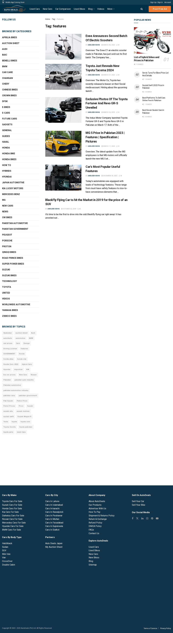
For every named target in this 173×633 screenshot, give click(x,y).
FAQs (91, 529)
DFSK (5, 101)
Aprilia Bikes (9, 37)
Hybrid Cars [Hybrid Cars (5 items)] (27, 364)
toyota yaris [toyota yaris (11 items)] (8, 432)
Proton (6, 246)
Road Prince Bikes (12, 258)
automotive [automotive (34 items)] (20, 338)
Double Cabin (8, 564)
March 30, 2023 (108, 45)
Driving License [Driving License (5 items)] (10, 349)
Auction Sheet (10, 43)
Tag (53, 19)
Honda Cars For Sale (12, 508)
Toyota (6, 287)
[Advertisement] (152, 165)
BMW (4, 66)
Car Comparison (63, 9)
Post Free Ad (160, 9)
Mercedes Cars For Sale (14, 522)
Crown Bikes (9, 95)
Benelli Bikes (9, 60)
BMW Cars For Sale (11, 529)
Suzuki (6, 269)
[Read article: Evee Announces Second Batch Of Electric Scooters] (63, 47)
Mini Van (6, 554)
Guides (6, 136)
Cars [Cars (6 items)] (18, 343)
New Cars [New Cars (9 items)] (23, 375)
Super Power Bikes (13, 263)
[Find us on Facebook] (132, 518)
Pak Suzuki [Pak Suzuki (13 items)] (8, 401)
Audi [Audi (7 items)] (33, 333)
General (7, 130)
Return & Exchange (98, 519)
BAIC (4, 54)
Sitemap (93, 564)
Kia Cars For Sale (10, 512)
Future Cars (9, 118)
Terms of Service (150, 628)
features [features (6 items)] (24, 349)
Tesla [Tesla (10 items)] (5, 422)
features (60, 19)
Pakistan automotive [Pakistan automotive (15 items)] (12, 385)
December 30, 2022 (109, 176)
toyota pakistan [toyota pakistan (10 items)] (25, 427)
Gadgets (7, 124)
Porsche (7, 240)
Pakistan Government (15, 229)
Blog (90, 9)
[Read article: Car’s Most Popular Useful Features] (63, 178)
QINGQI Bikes (9, 252)
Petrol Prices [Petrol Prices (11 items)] (9, 406)
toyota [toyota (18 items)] (14, 422)
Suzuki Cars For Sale (12, 505)
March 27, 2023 (108, 75)
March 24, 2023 (108, 112)
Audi (4, 49)
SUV (4, 550)
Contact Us (94, 533)
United (6, 293)
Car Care (7, 72)
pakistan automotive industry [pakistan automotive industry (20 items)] (15, 390)
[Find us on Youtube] (157, 518)
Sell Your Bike (138, 505)
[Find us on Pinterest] (152, 518)
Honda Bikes (9, 159)
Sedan (5, 547)
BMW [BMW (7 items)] (31, 338)
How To (6, 165)
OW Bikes (7, 217)
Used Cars (35, 9)
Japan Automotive (13, 182)
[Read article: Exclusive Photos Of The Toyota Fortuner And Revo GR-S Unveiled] (63, 110)
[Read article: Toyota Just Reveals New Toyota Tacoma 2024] (63, 77)
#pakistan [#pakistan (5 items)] (7, 333)
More (109, 9)
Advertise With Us (97, 508)
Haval (5, 142)
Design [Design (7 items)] (27, 343)
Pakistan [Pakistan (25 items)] (7, 380)
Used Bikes (79, 9)
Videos (100, 9)
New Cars (47, 9)
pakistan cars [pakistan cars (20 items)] (9, 395)
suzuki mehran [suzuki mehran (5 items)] (23, 411)
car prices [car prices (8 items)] (7, 343)
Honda (6, 147)
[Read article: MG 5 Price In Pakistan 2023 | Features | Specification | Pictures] (63, 144)
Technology (9, 281)
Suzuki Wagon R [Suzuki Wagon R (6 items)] (24, 416)
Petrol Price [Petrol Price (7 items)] (22, 401)
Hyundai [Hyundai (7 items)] (6, 369)
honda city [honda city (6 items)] (21, 359)
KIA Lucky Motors (12, 188)
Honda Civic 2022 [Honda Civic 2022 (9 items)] (10, 364)
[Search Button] (142, 9)
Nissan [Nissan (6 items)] (34, 375)
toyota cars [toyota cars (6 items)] (25, 422)
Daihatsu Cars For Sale (13, 515)
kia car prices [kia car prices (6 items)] (9, 375)
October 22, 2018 (68, 209)
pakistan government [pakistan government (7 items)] (28, 395)
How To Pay (94, 512)
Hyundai (7, 176)
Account (167, 2)
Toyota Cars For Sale (12, 501)
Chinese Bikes (10, 89)
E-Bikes (6, 107)
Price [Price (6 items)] (21, 406)
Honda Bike (8, 153)
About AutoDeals (97, 501)
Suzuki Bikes (9, 275)
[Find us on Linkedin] (142, 518)
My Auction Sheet (53, 547)
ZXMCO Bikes (9, 316)
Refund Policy (95, 522)
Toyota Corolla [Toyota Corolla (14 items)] (9, 427)
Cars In (52, 501)
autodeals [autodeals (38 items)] (7, 338)
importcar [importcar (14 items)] (18, 369)
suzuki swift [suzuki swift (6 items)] (8, 416)
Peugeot (7, 234)
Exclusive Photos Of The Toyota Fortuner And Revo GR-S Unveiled (107, 103)
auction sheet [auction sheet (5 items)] (22, 333)
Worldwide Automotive (16, 304)
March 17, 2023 (108, 146)
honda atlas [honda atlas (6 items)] (8, 359)
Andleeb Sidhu (94, 45)
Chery (5, 83)
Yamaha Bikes (10, 310)
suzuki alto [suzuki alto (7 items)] (8, 411)
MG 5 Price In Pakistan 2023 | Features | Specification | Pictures (105, 137)
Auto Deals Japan (53, 543)
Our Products (95, 505)
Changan (7, 78)
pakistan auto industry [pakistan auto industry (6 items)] (24, 380)
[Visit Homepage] (14, 9)
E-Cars (6, 113)
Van (4, 557)
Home (47, 19)
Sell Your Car (138, 501)
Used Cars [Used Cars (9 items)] (21, 432)
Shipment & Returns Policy (101, 515)
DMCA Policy (95, 526)
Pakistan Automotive (15, 223)
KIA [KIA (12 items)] (27, 369)
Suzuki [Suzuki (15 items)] (30, 406)
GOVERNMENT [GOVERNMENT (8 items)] (9, 354)
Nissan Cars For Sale (12, 519)
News (5, 211)
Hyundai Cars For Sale (12, 526)
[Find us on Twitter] (137, 518)
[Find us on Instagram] (147, 518)
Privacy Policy (165, 628)
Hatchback (7, 543)
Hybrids (6, 171)
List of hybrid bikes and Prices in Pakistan (146, 59)
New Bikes (94, 557)
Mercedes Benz (11, 194)
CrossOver (7, 561)
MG (4, 200)
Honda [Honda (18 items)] (22, 354)
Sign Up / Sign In (156, 2)
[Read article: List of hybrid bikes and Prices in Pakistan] (152, 40)
